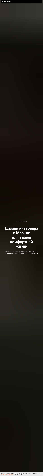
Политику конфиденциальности (7, 474)
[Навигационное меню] (40, 1)
